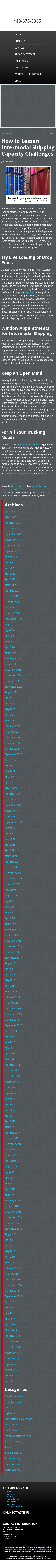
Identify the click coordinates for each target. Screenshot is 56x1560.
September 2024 (13, 619)
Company (20, 41)
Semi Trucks (11, 1430)
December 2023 (13, 669)
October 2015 (12, 1223)
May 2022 (10, 777)
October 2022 (12, 748)
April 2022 (10, 782)
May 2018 (10, 1048)
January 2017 (11, 1138)
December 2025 (13, 534)
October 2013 (12, 1358)
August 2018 (11, 1031)
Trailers (8, 1447)
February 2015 (12, 1268)
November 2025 (13, 539)
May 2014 (10, 1319)
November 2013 (13, 1352)
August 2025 (11, 556)
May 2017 (10, 1115)
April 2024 (10, 647)
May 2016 (10, 1183)
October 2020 (12, 884)
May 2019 (10, 980)
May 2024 (10, 641)
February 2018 (12, 1064)
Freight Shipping (18, 486)
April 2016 (10, 1189)
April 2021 (10, 850)
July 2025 (9, 562)
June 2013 (10, 1381)
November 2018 (13, 1014)
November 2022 (13, 743)
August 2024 (11, 624)
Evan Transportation (29, 444)
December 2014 (13, 1279)
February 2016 (12, 1200)
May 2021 (10, 844)
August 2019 (11, 963)
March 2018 (11, 1059)
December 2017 (13, 1076)
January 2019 (11, 1002)
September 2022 (13, 754)
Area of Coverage (25, 54)
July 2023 (9, 697)
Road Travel (11, 1424)
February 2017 (12, 1132)
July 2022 (9, 765)
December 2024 (13, 602)
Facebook (9, 473)
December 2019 (13, 940)
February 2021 (12, 861)
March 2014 (11, 1330)
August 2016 (11, 1166)
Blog (18, 80)
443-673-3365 (27, 21)
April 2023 (10, 714)
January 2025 (11, 596)
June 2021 (10, 839)
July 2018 (9, 1036)
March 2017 (11, 1127)
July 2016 (9, 1172)
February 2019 (12, 997)
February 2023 (12, 726)
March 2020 (11, 923)
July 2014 (9, 1307)
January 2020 (11, 935)
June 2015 (10, 1245)
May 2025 (10, 573)
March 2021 (11, 856)
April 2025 (10, 579)
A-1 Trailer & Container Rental (21, 1549)
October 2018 (12, 1019)
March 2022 (11, 788)
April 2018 (10, 1053)
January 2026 (11, 528)
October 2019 (12, 952)
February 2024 (12, 658)
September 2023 (13, 686)
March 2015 (11, 1262)
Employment (22, 61)
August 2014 (11, 1302)
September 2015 (13, 1228)
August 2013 (11, 1369)
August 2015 (11, 1234)
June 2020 (10, 906)
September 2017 (13, 1093)
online (30, 467)
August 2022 (11, 760)
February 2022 (12, 793)
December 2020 (13, 873)
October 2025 (12, 545)
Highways (10, 1413)
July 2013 (9, 1375)
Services (19, 47)
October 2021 (12, 816)
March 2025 (11, 585)
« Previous (6, 133)
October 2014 (12, 1290)
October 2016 (12, 1155)
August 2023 (11, 692)
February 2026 (12, 522)
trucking (16, 489)
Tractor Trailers (12, 1441)
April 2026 (10, 511)
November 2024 (13, 607)
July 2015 (9, 1239)
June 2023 (10, 703)
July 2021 (9, 833)
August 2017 (11, 1098)
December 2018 (13, 1008)
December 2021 (13, 805)
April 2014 (10, 1324)
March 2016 (11, 1194)
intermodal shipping (40, 486)
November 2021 (13, 810)
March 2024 (11, 652)
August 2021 (11, 827)
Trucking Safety (12, 1458)
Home (18, 34)
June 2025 (10, 568)
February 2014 (12, 1335)
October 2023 (12, 681)
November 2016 (13, 1149)
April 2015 (10, 1256)
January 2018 (11, 1070)
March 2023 (11, 720)
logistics (4, 489)
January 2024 (11, 664)
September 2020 (13, 890)
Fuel (7, 1407)
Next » (51, 133)
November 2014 (13, 1285)
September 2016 (13, 1161)
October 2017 (12, 1087)
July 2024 (9, 630)
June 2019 (10, 974)
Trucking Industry (13, 1452)
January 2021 (11, 867)
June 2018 (10, 1042)
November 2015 (13, 1217)
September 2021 (13, 822)
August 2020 (11, 895)
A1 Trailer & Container (28, 74)
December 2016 (13, 1144)
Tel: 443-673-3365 (9, 1536)
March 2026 (11, 517)
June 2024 (10, 635)
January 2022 (11, 799)
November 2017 (13, 1081)
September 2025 (13, 551)
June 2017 (10, 1110)
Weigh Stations (12, 1469)
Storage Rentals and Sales (18, 1435)
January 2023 (11, 731)
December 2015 (13, 1211)
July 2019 (9, 968)
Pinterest (27, 473)
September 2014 (13, 1296)
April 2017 (10, 1121)
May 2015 (10, 1251)
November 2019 (13, 946)
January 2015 (11, 1273)
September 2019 (13, 957)
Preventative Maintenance (18, 1418)
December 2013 (13, 1347)
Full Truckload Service (41, 1549)
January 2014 (11, 1341)
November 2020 (13, 878)
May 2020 (10, 912)
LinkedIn (42, 473)
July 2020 (9, 901)
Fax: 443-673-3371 (9, 1539)
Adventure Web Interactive (41, 1558)
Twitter (18, 473)
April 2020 (10, 918)
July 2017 (9, 1104)
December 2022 (13, 737)
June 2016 (10, 1177)
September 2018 (13, 1025)
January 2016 (11, 1206)
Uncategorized (12, 1464)
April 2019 (10, 985)
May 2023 (10, 709)
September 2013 (13, 1364)
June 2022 (10, 771)
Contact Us (21, 67)
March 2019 (11, 991)
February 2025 (12, 590)
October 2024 (12, 613)
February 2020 (12, 929)
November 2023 (13, 675)
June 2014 (10, 1313)
